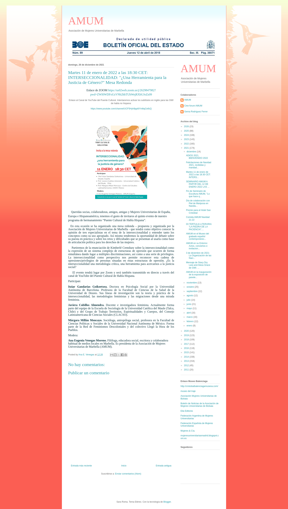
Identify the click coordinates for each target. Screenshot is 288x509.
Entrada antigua (163, 465)
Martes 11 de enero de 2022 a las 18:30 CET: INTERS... (198, 175)
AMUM (86, 21)
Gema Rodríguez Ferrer (196, 111)
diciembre (192, 151)
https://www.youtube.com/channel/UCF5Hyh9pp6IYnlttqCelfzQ (121, 108)
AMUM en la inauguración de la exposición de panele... (198, 275)
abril (189, 312)
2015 (187, 352)
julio (189, 300)
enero (190, 325)
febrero (190, 321)
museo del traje (188, 391)
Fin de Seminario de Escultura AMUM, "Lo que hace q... (198, 194)
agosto (190, 295)
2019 (187, 335)
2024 (187, 135)
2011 (187, 369)
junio (189, 304)
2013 (187, 361)
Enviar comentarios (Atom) (128, 473)
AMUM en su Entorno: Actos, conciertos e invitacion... (197, 246)
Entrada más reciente (81, 465)
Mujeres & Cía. (188, 431)
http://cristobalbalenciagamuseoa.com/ (199, 386)
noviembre (192, 282)
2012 (187, 365)
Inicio (123, 465)
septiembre (192, 291)
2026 (187, 126)
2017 (187, 344)
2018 (187, 339)
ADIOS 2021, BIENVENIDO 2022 (197, 156)
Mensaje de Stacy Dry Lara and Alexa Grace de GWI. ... (198, 265)
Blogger (167, 502)
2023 (187, 139)
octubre (191, 287)
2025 (187, 131)
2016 (187, 348)
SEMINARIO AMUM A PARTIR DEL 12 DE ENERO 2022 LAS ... (197, 184)
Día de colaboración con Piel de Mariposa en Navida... (198, 203)
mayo (190, 308)
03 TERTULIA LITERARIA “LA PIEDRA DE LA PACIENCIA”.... (198, 227)
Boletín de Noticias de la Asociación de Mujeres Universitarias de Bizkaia (200, 404)
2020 (187, 331)
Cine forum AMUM (193, 105)
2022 (187, 143)
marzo (190, 317)
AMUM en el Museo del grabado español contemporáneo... (197, 236)
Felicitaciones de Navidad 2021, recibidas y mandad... (198, 165)
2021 (187, 148)
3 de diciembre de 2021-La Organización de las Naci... (198, 256)
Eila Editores (187, 411)
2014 (187, 357)
